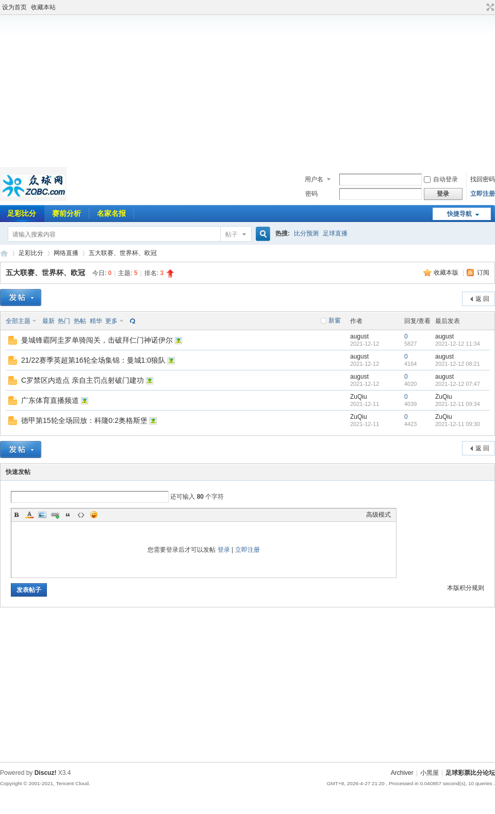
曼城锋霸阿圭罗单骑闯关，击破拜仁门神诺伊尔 (97, 340)
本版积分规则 (465, 587)
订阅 (483, 272)
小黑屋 (429, 772)
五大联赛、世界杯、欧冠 (123, 253)
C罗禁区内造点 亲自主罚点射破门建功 (82, 380)
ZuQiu (358, 396)
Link (55, 515)
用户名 (314, 179)
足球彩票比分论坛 (4, 253)
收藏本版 (447, 272)
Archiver (402, 772)
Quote (68, 515)
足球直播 (335, 233)
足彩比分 (31, 253)
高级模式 (378, 514)
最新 (48, 321)
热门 (64, 321)
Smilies (94, 515)
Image (42, 515)
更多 (111, 321)
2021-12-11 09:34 (457, 404)
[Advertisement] (247, 90)
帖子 (231, 234)
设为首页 (14, 7)
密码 (311, 193)
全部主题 (18, 321)
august (359, 336)
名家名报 (111, 213)
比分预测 (306, 233)
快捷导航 (459, 213)
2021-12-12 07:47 (457, 384)
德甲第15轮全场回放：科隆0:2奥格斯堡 (84, 420)
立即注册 (482, 193)
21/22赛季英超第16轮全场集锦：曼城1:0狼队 (93, 360)
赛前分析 (66, 213)
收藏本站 (43, 7)
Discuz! (46, 772)
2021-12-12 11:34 (457, 344)
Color (29, 515)
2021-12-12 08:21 (457, 364)
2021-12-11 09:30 (457, 424)
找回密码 (482, 179)
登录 (224, 549)
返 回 (482, 298)
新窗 (334, 320)
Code (81, 515)
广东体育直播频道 (50, 400)
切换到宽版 (489, 7)
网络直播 (66, 253)
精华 (96, 321)
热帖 (80, 321)
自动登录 (441, 179)
